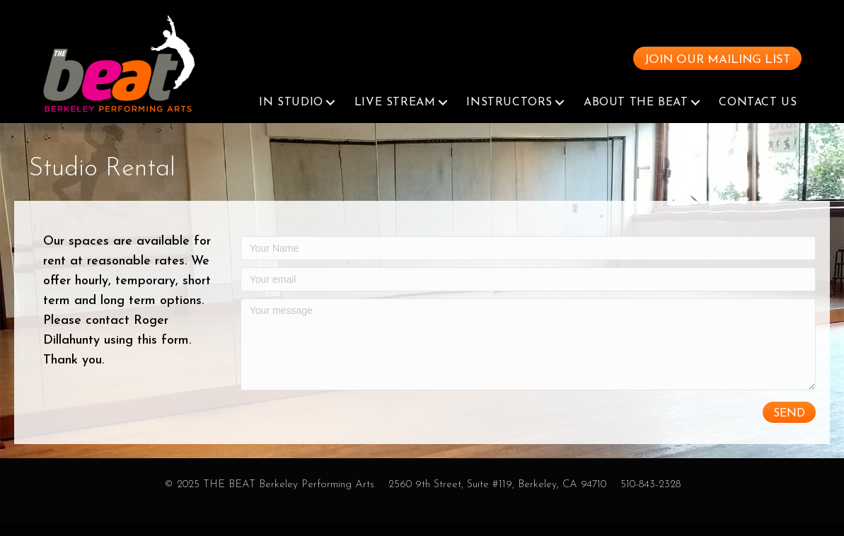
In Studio (291, 116)
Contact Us (758, 116)
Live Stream (395, 116)
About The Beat (636, 116)
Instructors (509, 116)
